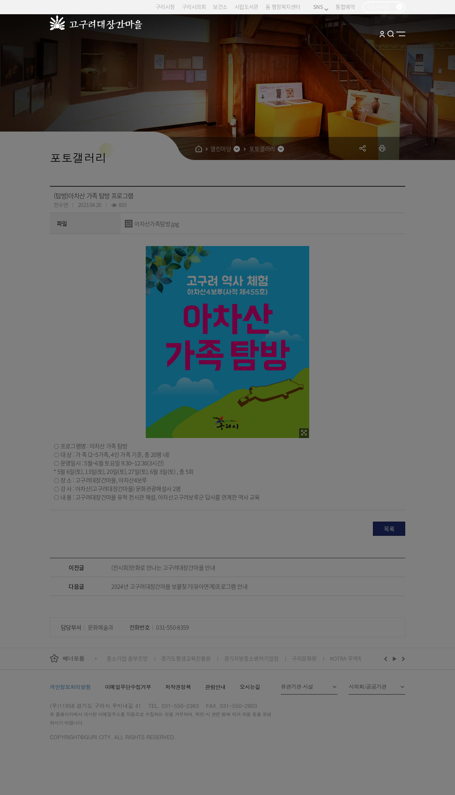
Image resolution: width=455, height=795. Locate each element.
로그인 (382, 33)
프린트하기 (382, 148)
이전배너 (387, 658)
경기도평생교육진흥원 (186, 658)
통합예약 (345, 6)
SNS (320, 7)
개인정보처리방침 (70, 686)
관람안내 (215, 686)
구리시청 (165, 6)
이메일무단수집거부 (128, 686)
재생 (394, 658)
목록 (389, 528)
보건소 (220, 6)
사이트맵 (400, 33)
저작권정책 (178, 686)
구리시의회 (194, 6)
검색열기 (390, 33)
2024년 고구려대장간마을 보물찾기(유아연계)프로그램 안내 (179, 586)
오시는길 (250, 686)
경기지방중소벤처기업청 (251, 658)
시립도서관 (246, 6)
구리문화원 (304, 658)
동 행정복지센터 (283, 6)
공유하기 (363, 148)
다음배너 (402, 658)
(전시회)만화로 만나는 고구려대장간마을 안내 (163, 567)
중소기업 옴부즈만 (127, 658)
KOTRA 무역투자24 (352, 658)
